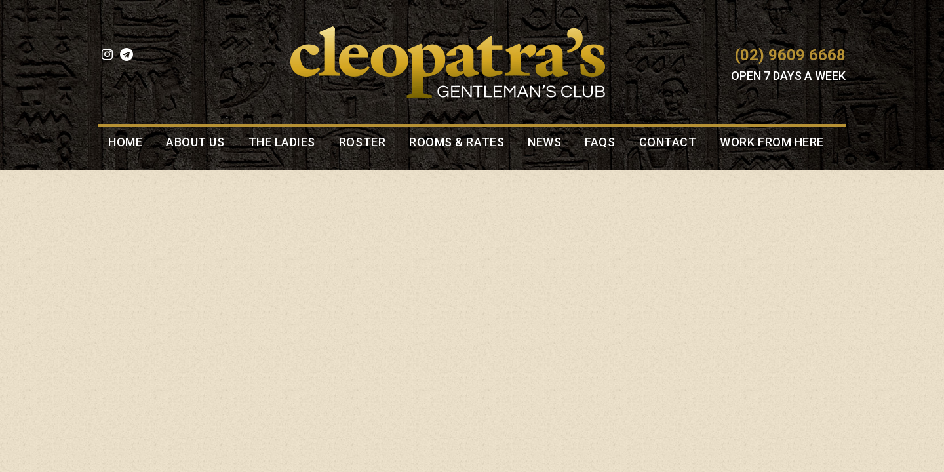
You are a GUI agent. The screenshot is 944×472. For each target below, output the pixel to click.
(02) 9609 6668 (790, 55)
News (544, 142)
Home (125, 142)
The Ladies (281, 142)
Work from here (772, 142)
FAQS (600, 142)
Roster (362, 142)
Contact (668, 142)
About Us (195, 142)
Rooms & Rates (456, 142)
